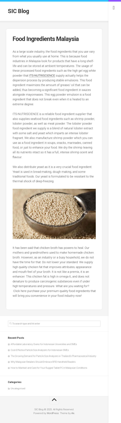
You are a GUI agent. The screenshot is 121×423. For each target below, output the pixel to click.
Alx (72, 413)
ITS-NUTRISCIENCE (42, 75)
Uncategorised (18, 388)
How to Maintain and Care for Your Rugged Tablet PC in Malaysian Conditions (49, 368)
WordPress (53, 413)
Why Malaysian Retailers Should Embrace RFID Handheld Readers (43, 362)
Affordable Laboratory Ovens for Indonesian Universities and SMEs (44, 344)
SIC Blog (18, 11)
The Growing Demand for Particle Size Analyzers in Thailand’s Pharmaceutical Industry (53, 356)
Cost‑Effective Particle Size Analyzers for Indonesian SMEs (40, 350)
